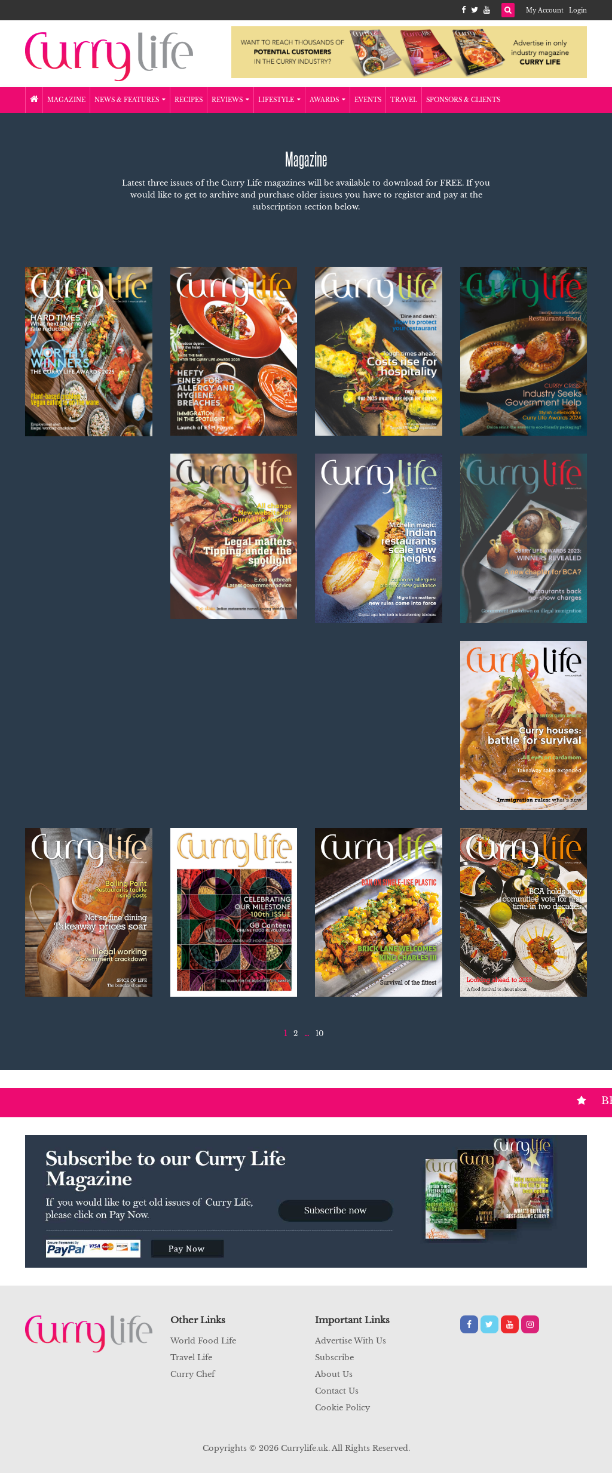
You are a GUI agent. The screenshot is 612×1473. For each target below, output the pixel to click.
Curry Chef (192, 1374)
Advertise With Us (350, 1341)
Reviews (230, 100)
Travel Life (191, 1357)
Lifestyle (279, 100)
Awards (327, 100)
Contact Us (337, 1391)
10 (320, 1033)
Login (578, 10)
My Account (545, 10)
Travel (403, 100)
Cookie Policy (342, 1408)
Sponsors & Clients (463, 100)
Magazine (66, 100)
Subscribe (334, 1357)
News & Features (130, 100)
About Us (334, 1374)
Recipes (189, 100)
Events (367, 100)
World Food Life (203, 1341)
